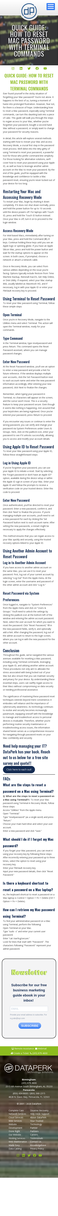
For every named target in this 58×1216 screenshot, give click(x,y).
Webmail (41, 1048)
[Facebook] (37, 69)
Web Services (15, 1120)
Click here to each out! (18, 769)
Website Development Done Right (15, 1128)
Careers (34, 1134)
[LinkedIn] (21, 69)
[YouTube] (45, 69)
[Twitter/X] (29, 69)
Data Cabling (15, 1148)
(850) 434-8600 (20, 1093)
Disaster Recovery (39, 1110)
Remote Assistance (23, 1048)
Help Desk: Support (39, 1113)
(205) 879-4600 (38, 1053)
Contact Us (35, 1141)
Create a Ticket (20, 1053)
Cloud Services (16, 1117)
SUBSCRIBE (30, 1025)
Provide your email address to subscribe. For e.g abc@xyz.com (28, 1016)
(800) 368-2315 (37, 1093)
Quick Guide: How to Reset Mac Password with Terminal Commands (29, 40)
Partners (34, 1131)
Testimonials (36, 1138)
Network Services (17, 1113)
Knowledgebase (38, 1145)
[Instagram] (13, 69)
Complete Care (16, 1110)
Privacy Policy (37, 1148)
